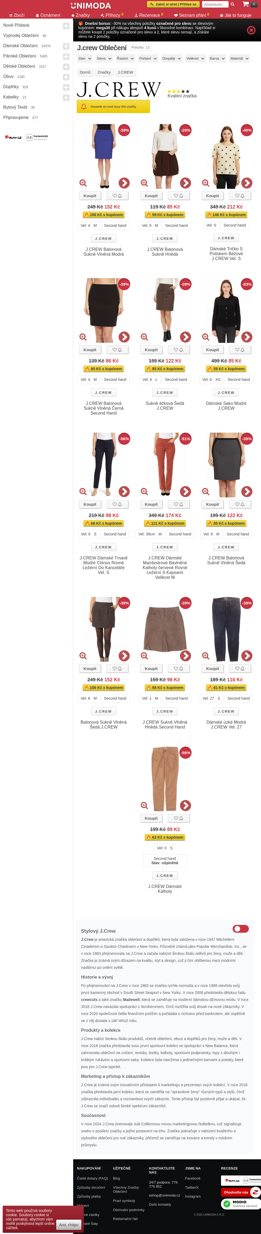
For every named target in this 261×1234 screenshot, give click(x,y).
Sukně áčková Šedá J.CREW (165, 406)
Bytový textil (15, 107)
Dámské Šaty (87, 1224)
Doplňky (11, 86)
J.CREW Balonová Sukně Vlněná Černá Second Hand (104, 408)
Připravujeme (16, 117)
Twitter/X (192, 1187)
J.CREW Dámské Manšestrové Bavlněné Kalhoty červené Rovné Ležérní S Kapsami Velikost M (165, 568)
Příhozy (112, 15)
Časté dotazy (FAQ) (92, 1178)
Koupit (89, 195)
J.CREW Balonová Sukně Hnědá (165, 252)
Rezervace (149, 15)
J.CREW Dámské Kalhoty (165, 889)
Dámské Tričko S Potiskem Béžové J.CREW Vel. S (226, 254)
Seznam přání (191, 15)
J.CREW (103, 239)
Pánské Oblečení (19, 56)
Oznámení (48, 15)
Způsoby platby (89, 1196)
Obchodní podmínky (128, 1210)
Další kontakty (160, 1204)
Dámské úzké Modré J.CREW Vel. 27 (226, 724)
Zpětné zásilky (88, 1215)
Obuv (8, 76)
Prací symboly (124, 1201)
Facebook (192, 1178)
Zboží (17, 15)
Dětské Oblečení (19, 66)
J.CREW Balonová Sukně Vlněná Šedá (226, 560)
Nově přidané (16, 25)
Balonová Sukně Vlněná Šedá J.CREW (104, 724)
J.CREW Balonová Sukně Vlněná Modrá (103, 252)
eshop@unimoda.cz (164, 1195)
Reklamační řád (125, 1219)
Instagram (193, 1196)
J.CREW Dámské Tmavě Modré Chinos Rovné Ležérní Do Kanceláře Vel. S (104, 565)
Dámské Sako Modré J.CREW (226, 406)
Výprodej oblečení (21, 35)
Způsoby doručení (91, 1187)
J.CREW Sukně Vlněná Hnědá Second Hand (165, 724)
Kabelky (11, 97)
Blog (116, 1178)
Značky (80, 15)
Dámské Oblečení (20, 45)
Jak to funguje (236, 15)
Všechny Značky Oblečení (126, 1189)
